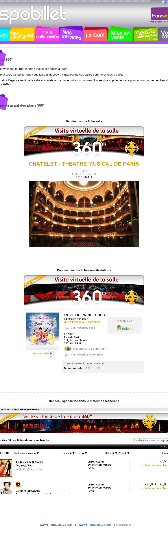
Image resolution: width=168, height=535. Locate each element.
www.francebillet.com (56, 525)
